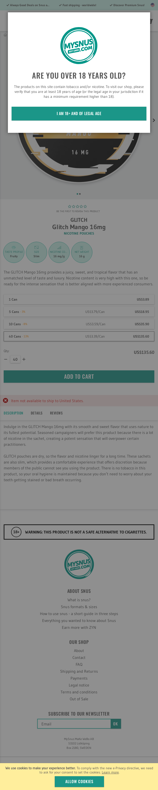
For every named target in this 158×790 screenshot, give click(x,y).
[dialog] (79, 395)
